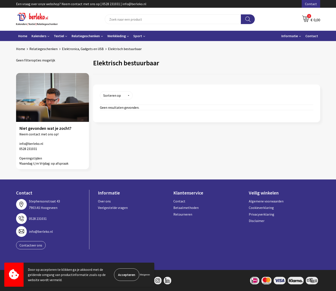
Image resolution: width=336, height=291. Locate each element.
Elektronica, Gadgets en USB (83, 49)
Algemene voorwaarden (266, 201)
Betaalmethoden (186, 207)
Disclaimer (256, 220)
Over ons (104, 201)
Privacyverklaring (261, 214)
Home (22, 36)
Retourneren (182, 214)
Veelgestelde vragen (113, 207)
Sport (137, 36)
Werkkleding (116, 36)
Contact (311, 4)
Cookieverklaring (261, 207)
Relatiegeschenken (86, 36)
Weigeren (145, 274)
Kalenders (39, 36)
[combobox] (173, 19)
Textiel (59, 36)
